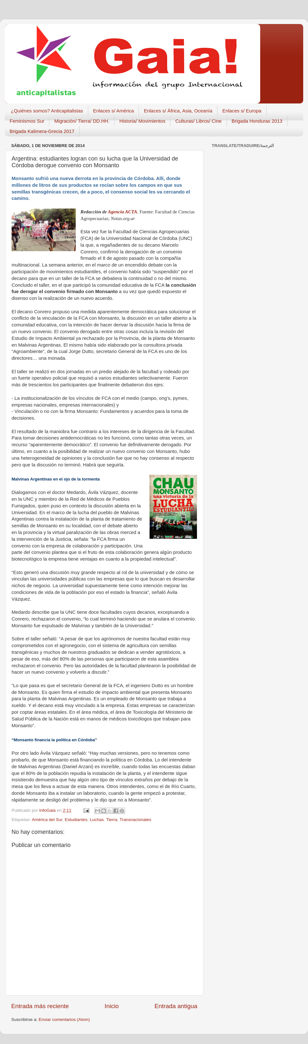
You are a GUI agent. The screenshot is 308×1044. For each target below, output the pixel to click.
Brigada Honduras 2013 (257, 121)
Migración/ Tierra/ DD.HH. (81, 121)
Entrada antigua (176, 1006)
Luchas (97, 819)
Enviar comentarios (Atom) (64, 1019)
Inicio (112, 1006)
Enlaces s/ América (113, 110)
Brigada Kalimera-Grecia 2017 (42, 131)
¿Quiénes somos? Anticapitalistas (47, 110)
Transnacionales (135, 819)
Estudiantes (76, 819)
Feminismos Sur (27, 121)
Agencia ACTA (122, 211)
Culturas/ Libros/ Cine (198, 121)
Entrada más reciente (40, 1006)
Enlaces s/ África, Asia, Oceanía (178, 110)
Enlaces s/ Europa (241, 110)
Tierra (111, 819)
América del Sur (47, 819)
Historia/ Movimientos (142, 121)
